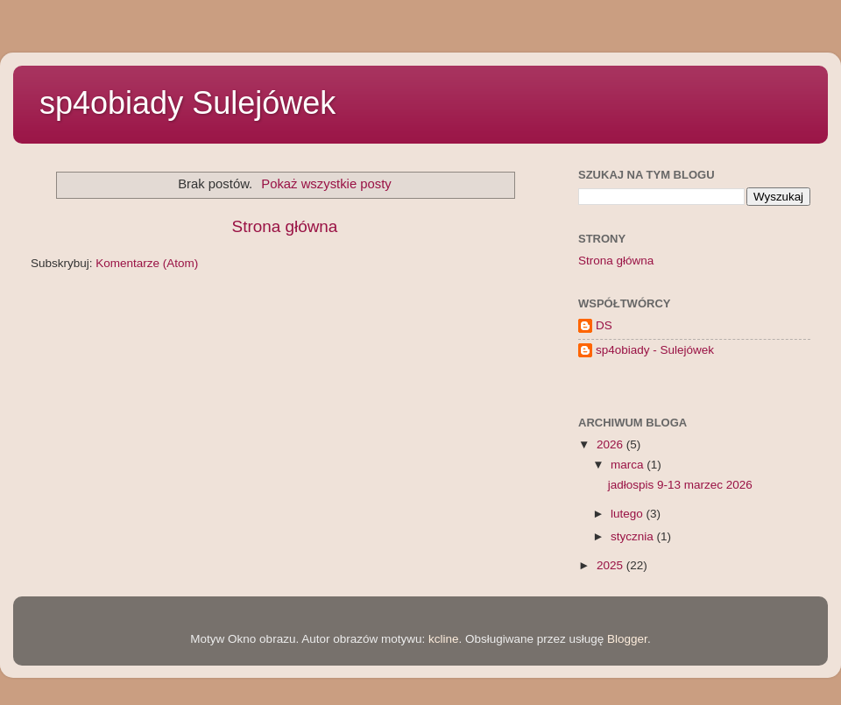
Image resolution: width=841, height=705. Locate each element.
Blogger (627, 638)
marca (629, 464)
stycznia (634, 536)
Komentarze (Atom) (146, 263)
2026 (611, 444)
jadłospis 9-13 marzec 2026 (680, 484)
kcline (443, 638)
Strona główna (285, 226)
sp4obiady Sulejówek (187, 103)
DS (604, 325)
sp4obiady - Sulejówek (655, 349)
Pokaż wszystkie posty (326, 184)
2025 (611, 565)
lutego (629, 513)
